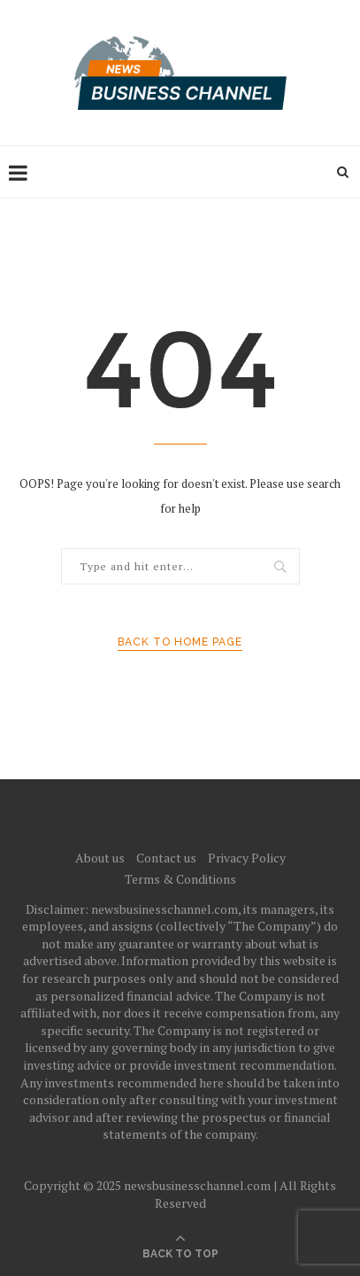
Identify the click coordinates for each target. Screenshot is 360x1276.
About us (100, 857)
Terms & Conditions (180, 878)
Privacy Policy (247, 857)
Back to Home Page (180, 642)
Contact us (166, 857)
